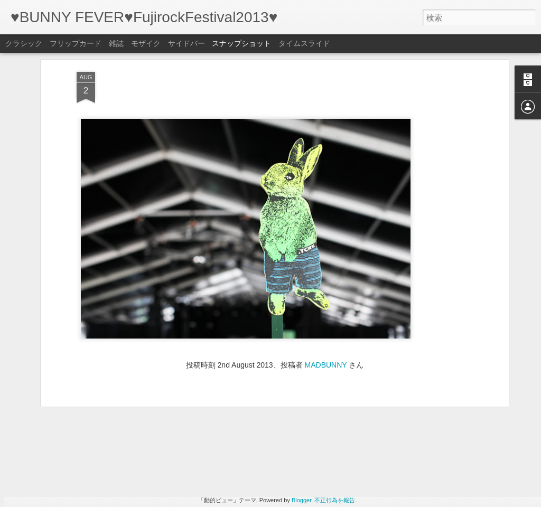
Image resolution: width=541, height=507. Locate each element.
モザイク (146, 43)
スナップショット (241, 43)
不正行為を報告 (334, 500)
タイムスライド (304, 43)
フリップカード (75, 43)
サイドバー (186, 43)
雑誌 (116, 43)
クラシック (23, 43)
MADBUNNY (326, 274)
